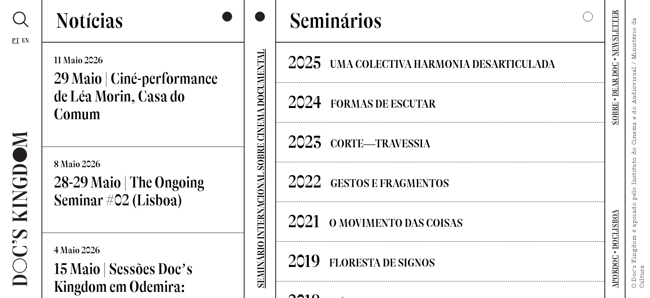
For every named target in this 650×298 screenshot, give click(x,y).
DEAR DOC (615, 79)
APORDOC (615, 271)
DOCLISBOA (615, 229)
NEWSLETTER (615, 33)
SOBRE (615, 113)
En (25, 40)
